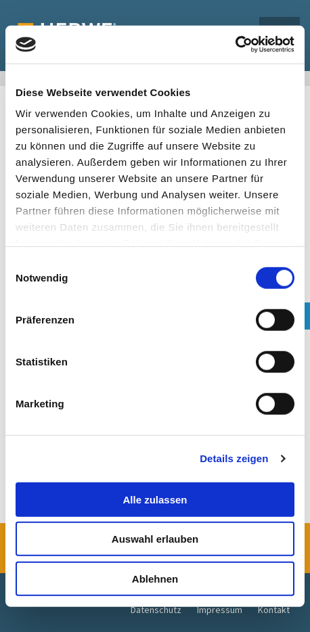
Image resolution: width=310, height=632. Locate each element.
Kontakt (274, 610)
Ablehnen (155, 578)
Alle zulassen (155, 499)
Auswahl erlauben (155, 539)
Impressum (219, 610)
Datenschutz (156, 610)
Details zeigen (234, 458)
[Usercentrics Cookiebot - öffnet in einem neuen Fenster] (235, 44)
